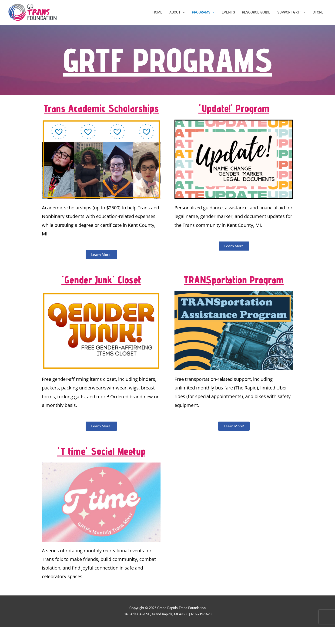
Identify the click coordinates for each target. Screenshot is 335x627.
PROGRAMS (201, 12)
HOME (157, 12)
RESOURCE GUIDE (256, 12)
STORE (318, 12)
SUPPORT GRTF (289, 12)
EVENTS (228, 12)
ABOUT (175, 12)
